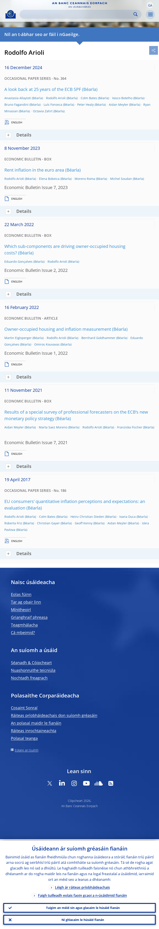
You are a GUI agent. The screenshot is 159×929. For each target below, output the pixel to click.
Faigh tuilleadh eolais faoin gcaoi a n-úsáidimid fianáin (82, 893)
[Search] (77, 14)
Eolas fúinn (21, 594)
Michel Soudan (121, 179)
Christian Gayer (48, 523)
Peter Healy (85, 104)
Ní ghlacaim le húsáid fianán (83, 919)
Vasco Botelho (122, 98)
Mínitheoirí (21, 609)
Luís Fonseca (53, 104)
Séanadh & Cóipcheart (31, 662)
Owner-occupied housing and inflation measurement (57, 329)
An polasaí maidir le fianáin (36, 723)
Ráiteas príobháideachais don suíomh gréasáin (54, 715)
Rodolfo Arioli (56, 98)
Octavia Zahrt (43, 111)
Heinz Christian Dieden (87, 517)
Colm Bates (89, 98)
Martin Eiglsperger (18, 338)
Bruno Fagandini (16, 104)
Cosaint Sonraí (24, 707)
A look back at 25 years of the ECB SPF (42, 89)
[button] (150, 5)
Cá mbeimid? (23, 632)
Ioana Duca (127, 517)
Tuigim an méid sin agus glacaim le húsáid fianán (83, 907)
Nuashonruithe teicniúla (33, 670)
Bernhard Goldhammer (98, 338)
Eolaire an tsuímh (26, 750)
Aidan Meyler (118, 104)
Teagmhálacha (24, 624)
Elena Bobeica (49, 179)
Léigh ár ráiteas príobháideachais (82, 885)
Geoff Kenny (83, 523)
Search (135, 14)
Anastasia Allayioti (17, 98)
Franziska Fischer (129, 427)
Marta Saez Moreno (53, 427)
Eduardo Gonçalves (18, 261)
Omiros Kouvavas (47, 344)
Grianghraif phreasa (29, 617)
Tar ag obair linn (26, 602)
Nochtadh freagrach (29, 677)
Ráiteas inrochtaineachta (33, 730)
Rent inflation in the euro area (34, 170)
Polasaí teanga (24, 738)
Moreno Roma (85, 179)
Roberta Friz (13, 523)
